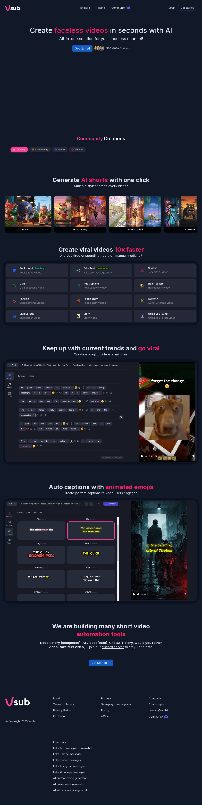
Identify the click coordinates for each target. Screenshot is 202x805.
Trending (19, 149)
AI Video (77, 149)
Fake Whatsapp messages (69, 772)
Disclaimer (59, 716)
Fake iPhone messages (67, 754)
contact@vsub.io (159, 710)
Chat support (157, 704)
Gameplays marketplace (116, 704)
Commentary (40, 149)
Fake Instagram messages (69, 766)
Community (158, 716)
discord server (113, 647)
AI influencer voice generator (71, 790)
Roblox (60, 149)
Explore (85, 7)
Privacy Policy (62, 710)
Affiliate (105, 716)
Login (172, 7)
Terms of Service (64, 704)
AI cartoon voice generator (70, 778)
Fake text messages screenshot (72, 748)
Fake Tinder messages (67, 760)
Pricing (100, 7)
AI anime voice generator (68, 784)
